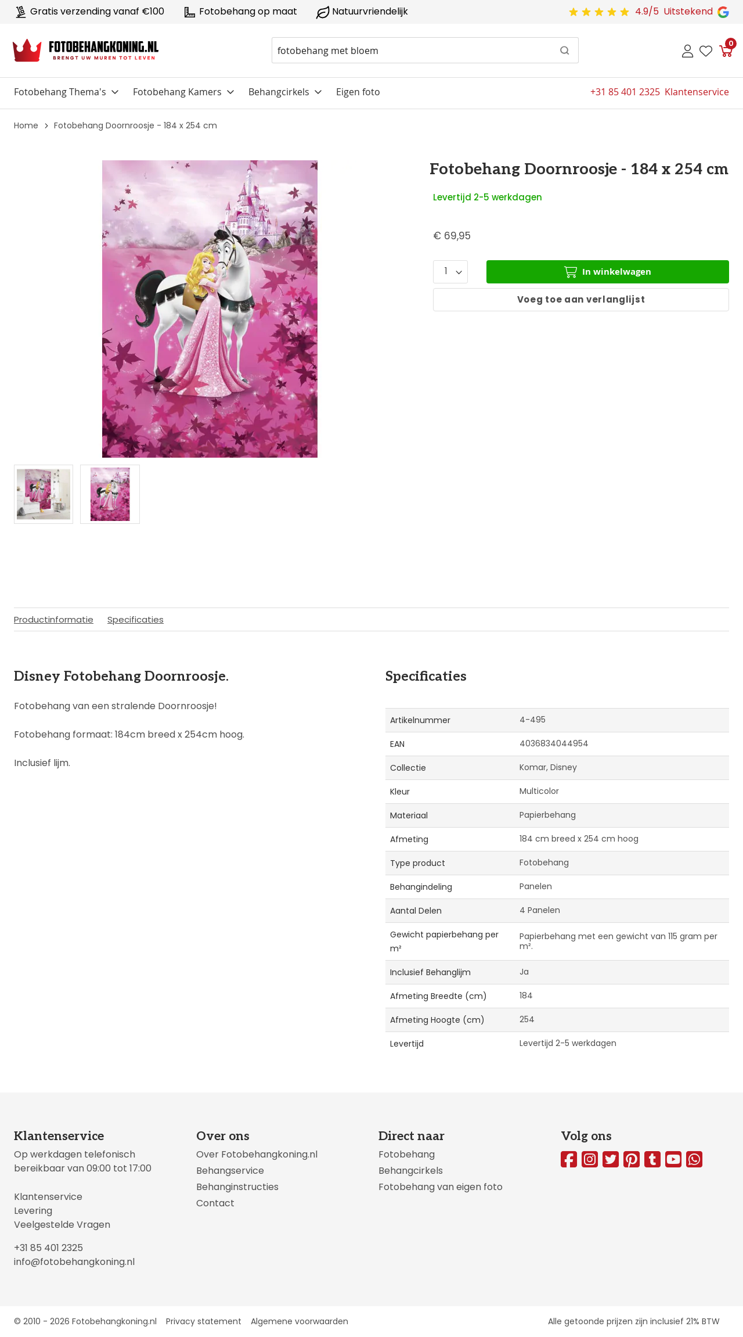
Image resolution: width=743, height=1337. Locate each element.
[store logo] (86, 50)
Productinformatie (53, 619)
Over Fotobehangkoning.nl (257, 1154)
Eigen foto (358, 91)
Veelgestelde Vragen (62, 1224)
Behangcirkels (278, 91)
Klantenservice (48, 1196)
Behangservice (230, 1170)
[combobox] (425, 50)
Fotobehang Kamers (177, 91)
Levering (33, 1210)
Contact (215, 1203)
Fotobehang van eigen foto (440, 1187)
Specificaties (135, 619)
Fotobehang (406, 1154)
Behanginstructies (237, 1187)
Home (26, 125)
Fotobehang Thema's (60, 91)
